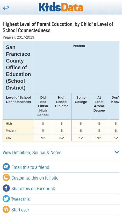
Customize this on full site (30, 177)
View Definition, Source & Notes (61, 152)
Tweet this (16, 198)
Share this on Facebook (29, 188)
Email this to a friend (26, 166)
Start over (16, 209)
